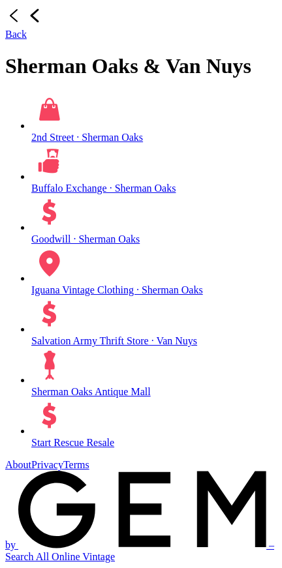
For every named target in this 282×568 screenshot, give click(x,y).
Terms (76, 464)
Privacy (47, 464)
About (18, 464)
